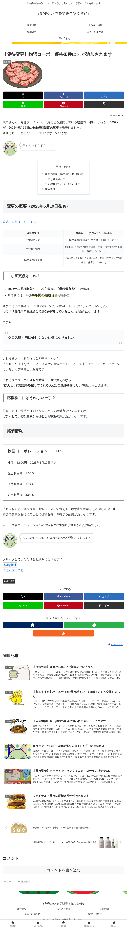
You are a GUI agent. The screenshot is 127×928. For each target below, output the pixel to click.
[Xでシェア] (23, 95)
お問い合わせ (95, 917)
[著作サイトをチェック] (33, 626)
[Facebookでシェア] (63, 95)
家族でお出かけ (32, 917)
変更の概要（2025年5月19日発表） (65, 174)
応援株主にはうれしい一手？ (64, 185)
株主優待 (9, 583)
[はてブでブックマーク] (104, 95)
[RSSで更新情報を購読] (63, 635)
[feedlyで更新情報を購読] (94, 626)
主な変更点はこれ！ (59, 179)
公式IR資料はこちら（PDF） (22, 223)
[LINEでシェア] (23, 104)
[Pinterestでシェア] (63, 104)
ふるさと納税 (63, 912)
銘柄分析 (105, 912)
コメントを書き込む (64, 874)
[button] (104, 104)
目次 (59, 167)
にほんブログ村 (13, 571)
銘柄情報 (49, 190)
